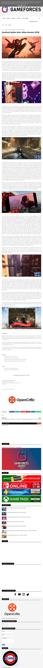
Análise (6, 26)
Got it (24, 5)
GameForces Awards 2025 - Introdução (11, 443)
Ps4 (15, 21)
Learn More (20, 5)
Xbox (19, 21)
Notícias (8, 18)
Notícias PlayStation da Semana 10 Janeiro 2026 (16, 508)
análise (10, 130)
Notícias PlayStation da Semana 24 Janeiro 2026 (16, 522)
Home (4, 18)
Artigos (19, 18)
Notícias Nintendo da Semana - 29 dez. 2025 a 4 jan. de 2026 (19, 513)
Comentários (6, 622)
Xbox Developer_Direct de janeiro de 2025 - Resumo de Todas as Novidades (22, 527)
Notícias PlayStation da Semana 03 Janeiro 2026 (16, 504)
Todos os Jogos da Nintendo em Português (15, 518)
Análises (13, 18)
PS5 (8, 26)
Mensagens (5, 620)
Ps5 (12, 21)
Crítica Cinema (25, 18)
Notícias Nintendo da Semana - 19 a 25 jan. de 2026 (17, 531)
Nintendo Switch (6, 21)
